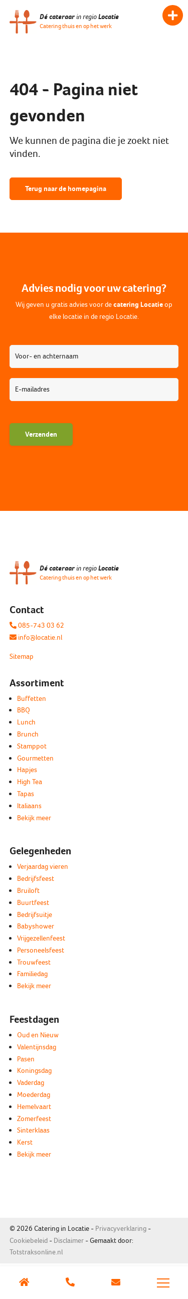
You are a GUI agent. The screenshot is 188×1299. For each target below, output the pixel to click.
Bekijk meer (34, 818)
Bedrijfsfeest (35, 878)
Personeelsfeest (40, 950)
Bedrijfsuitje (34, 914)
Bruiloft (28, 890)
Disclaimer (69, 1240)
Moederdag (33, 1094)
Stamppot (32, 746)
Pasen (26, 1059)
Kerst (25, 1142)
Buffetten (31, 698)
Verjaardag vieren (42, 866)
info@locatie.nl (36, 637)
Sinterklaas (33, 1130)
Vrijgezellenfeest (41, 938)
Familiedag (32, 974)
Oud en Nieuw (38, 1035)
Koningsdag (34, 1070)
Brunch (28, 734)
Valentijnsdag (36, 1047)
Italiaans (29, 806)
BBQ (23, 710)
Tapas (25, 794)
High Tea (29, 782)
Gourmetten (35, 758)
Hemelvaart (34, 1106)
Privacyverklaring (120, 1228)
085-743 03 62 (37, 625)
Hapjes (27, 770)
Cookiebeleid (29, 1240)
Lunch (26, 722)
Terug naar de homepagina (65, 189)
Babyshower (35, 926)
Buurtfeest (33, 902)
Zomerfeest (34, 1119)
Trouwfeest (34, 962)
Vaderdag (30, 1082)
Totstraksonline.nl (36, 1252)
